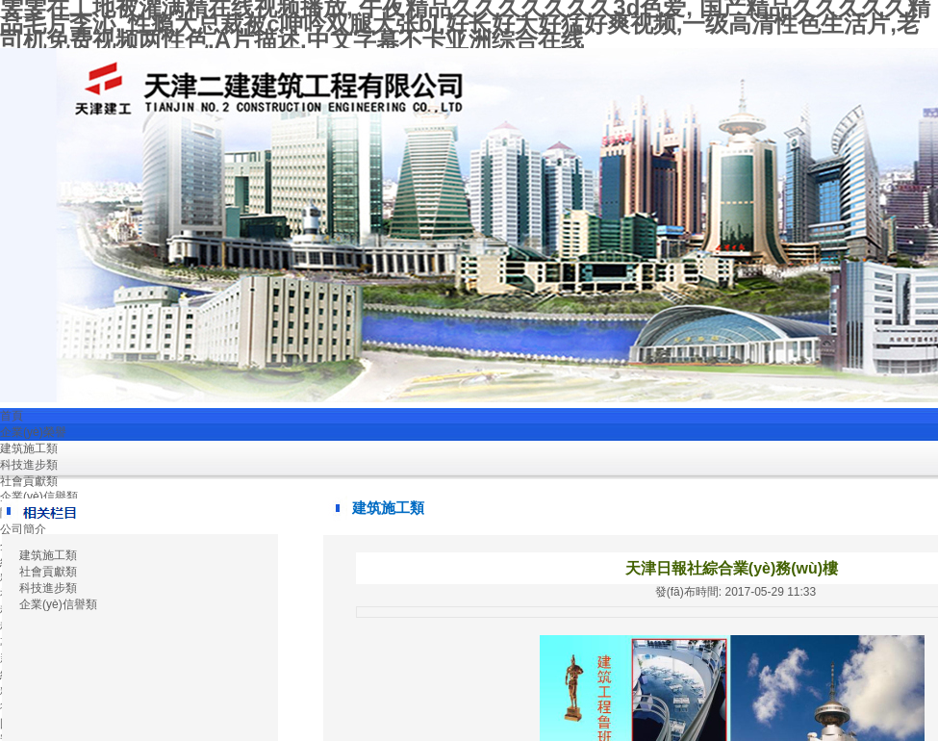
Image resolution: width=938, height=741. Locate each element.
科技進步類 (29, 465)
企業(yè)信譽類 (39, 496)
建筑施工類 (29, 448)
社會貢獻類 (29, 481)
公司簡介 (23, 529)
